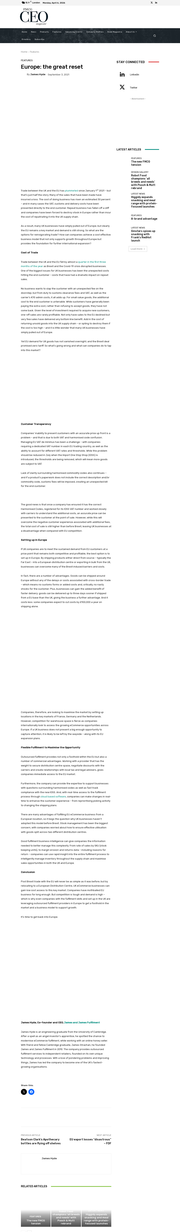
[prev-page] (23, 1141)
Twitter (133, 87)
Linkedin (134, 74)
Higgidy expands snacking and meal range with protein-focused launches (96, 1129)
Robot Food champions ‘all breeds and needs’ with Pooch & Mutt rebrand (66, 1129)
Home (24, 51)
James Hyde (37, 74)
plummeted (71, 160)
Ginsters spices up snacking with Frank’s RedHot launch (142, 225)
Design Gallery (65, 1124)
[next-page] (29, 1141)
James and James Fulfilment (82, 929)
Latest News (96, 1124)
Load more (138, 238)
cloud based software (53, 735)
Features (34, 51)
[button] (154, 35)
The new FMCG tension (36, 1132)
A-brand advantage (141, 210)
